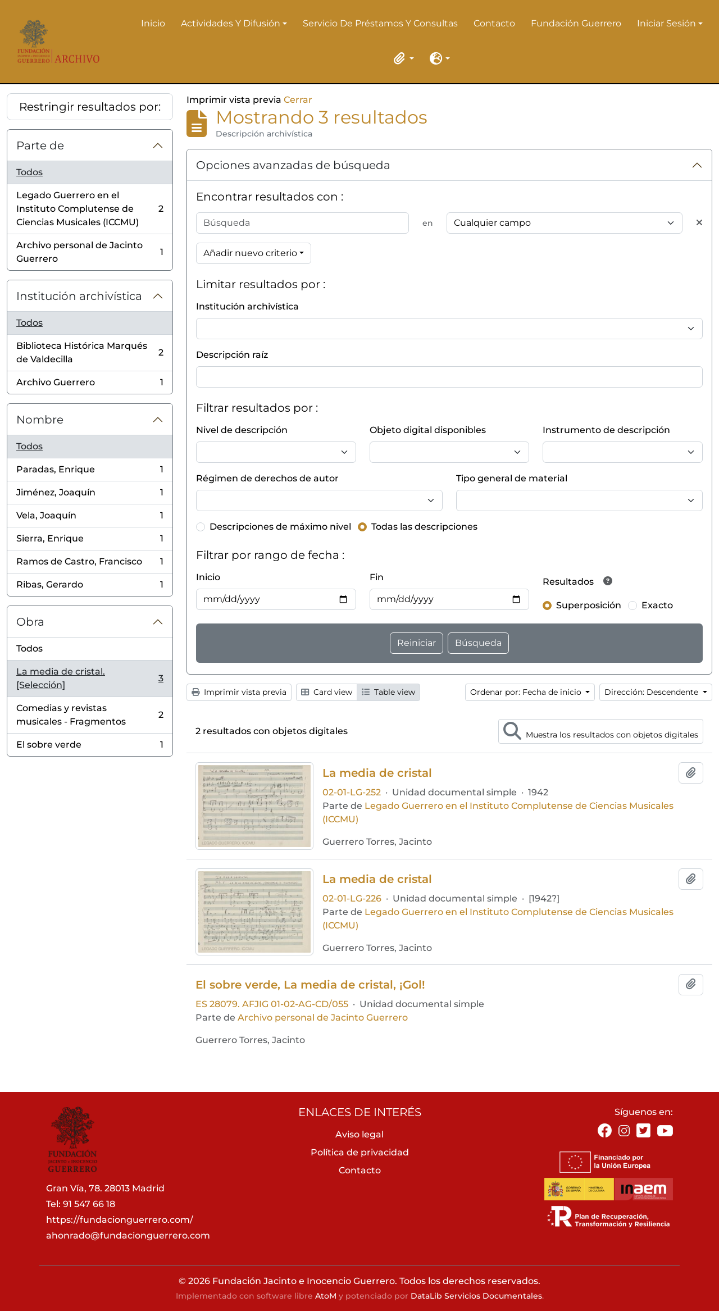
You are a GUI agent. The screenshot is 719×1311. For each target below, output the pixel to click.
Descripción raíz (232, 354)
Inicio (153, 23)
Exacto (657, 605)
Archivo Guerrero (89, 385)
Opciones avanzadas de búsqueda (293, 165)
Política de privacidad (360, 1152)
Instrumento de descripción (606, 430)
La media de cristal (377, 773)
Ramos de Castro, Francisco (89, 564)
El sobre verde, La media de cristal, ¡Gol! (310, 984)
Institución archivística (79, 296)
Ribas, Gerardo (89, 587)
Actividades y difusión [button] (230, 24)
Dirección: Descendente (652, 692)
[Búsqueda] (302, 223)
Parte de (40, 145)
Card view (326, 692)
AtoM (325, 1296)
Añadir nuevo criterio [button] (250, 253)
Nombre (39, 419)
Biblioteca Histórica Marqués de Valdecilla (89, 352)
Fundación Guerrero (576, 23)
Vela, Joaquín (89, 518)
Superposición (588, 605)
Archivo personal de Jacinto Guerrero (89, 252)
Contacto (494, 23)
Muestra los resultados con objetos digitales (600, 731)
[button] (401, 58)
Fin (377, 577)
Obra (30, 622)
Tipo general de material (511, 478)
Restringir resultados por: (90, 106)
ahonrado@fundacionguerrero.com (128, 1235)
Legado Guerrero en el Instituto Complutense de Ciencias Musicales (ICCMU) (89, 208)
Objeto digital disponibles (428, 430)
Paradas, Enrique (89, 472)
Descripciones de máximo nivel (280, 526)
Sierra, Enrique (89, 541)
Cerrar (298, 99)
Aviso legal (359, 1134)
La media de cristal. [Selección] (89, 678)
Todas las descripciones (424, 526)
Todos (29, 172)
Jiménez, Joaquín (89, 495)
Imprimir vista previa (239, 692)
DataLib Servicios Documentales (476, 1296)
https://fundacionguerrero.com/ (119, 1219)
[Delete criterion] (699, 223)
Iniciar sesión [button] (666, 24)
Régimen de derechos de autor (267, 478)
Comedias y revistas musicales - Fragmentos (89, 715)
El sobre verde (89, 747)
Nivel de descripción (242, 430)
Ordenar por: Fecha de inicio (527, 692)
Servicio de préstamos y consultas (380, 23)
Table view (388, 692)
